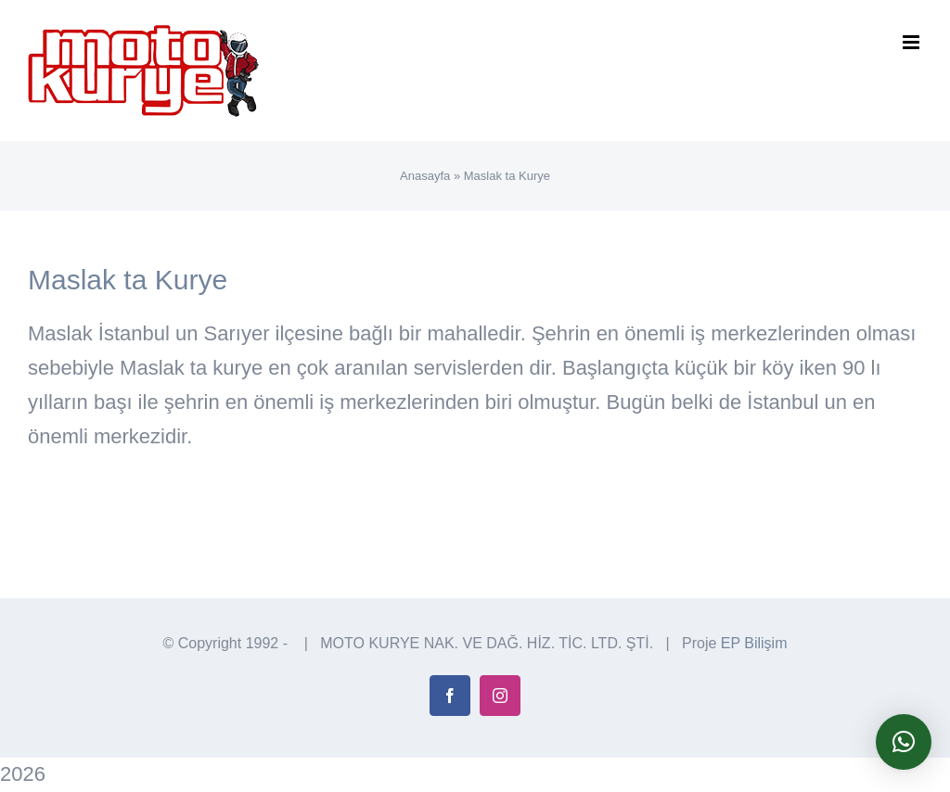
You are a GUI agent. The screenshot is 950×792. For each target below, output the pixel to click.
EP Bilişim (754, 643)
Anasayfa (425, 176)
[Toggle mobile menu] (912, 42)
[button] (903, 742)
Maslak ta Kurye (127, 279)
